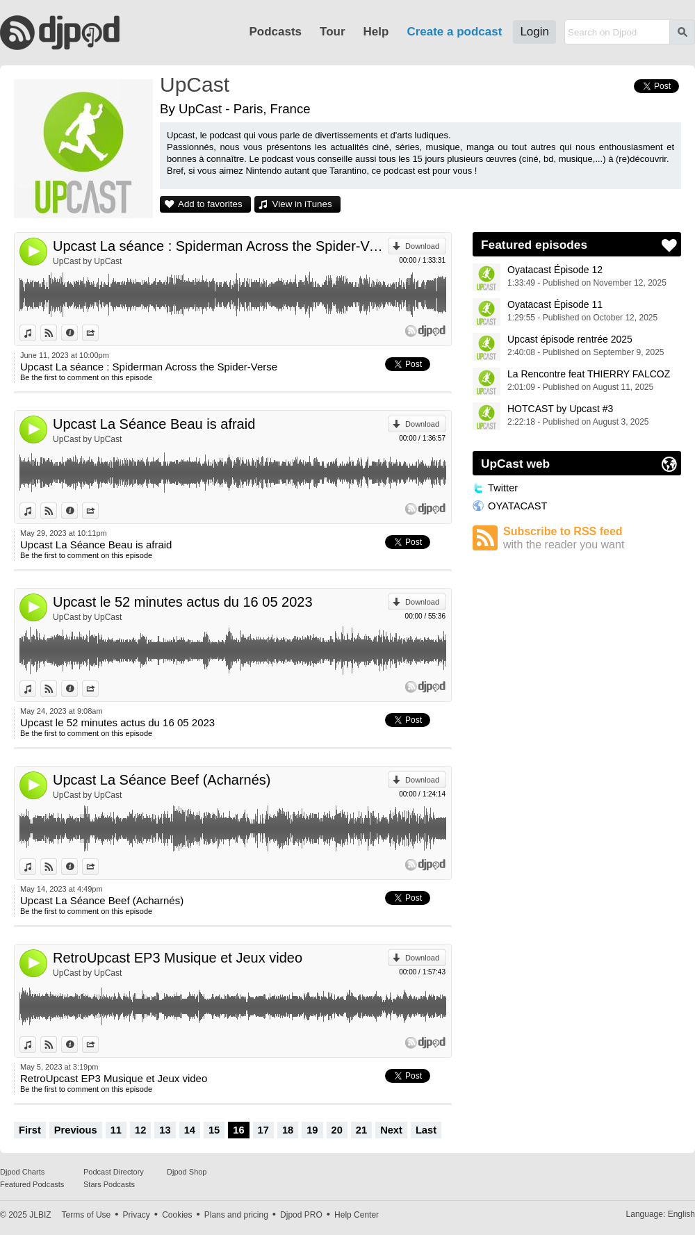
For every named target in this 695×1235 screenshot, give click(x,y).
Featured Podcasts (32, 1184)
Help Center (356, 1215)
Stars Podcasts (109, 1184)
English (681, 1214)
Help (376, 31)
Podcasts (275, 31)
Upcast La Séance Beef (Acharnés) (162, 779)
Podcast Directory (113, 1172)
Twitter (503, 487)
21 (361, 1130)
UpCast (194, 84)
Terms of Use (86, 1215)
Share (98, 333)
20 (337, 1130)
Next (391, 1130)
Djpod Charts (22, 1172)
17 (263, 1130)
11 (116, 1130)
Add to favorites (210, 204)
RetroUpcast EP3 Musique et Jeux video (177, 957)
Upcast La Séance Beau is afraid (154, 424)
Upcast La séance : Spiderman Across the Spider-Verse (220, 246)
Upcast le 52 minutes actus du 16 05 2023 (183, 602)
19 (312, 1130)
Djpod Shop (187, 1172)
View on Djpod (56, 333)
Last (426, 1130)
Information (77, 333)
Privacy (136, 1215)
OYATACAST (518, 506)
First (30, 1130)
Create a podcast (454, 31)
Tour (332, 31)
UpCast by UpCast (87, 261)
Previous (75, 1130)
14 (189, 1130)
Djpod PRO (301, 1215)
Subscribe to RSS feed (592, 538)
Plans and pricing (236, 1215)
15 (214, 1130)
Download (422, 246)
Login (534, 31)
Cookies (177, 1215)
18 (287, 1130)
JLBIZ (40, 1215)
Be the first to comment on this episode (86, 377)
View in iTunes (302, 204)
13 (164, 1130)
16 (238, 1130)
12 (140, 1130)
